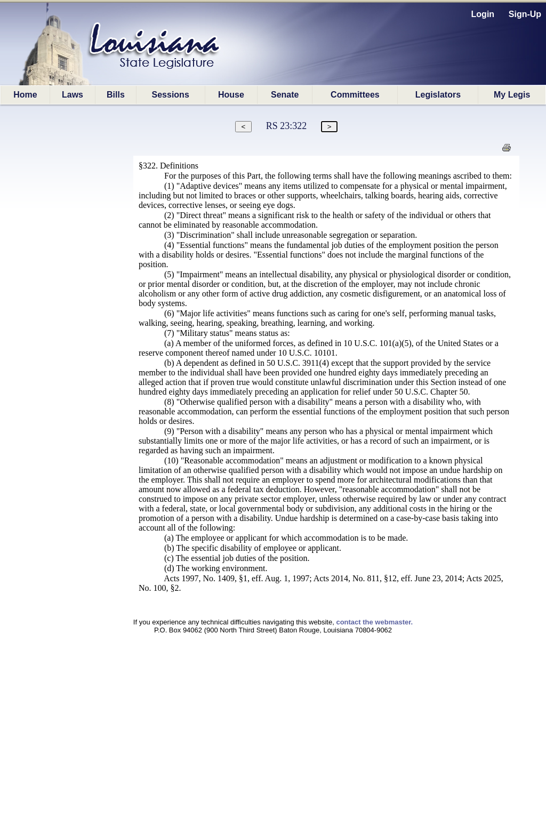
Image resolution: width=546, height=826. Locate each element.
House (231, 94)
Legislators (438, 94)
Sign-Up (525, 14)
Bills (116, 94)
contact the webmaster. (374, 622)
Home (25, 94)
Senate (285, 94)
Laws (72, 94)
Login (483, 14)
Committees (355, 94)
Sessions (170, 94)
